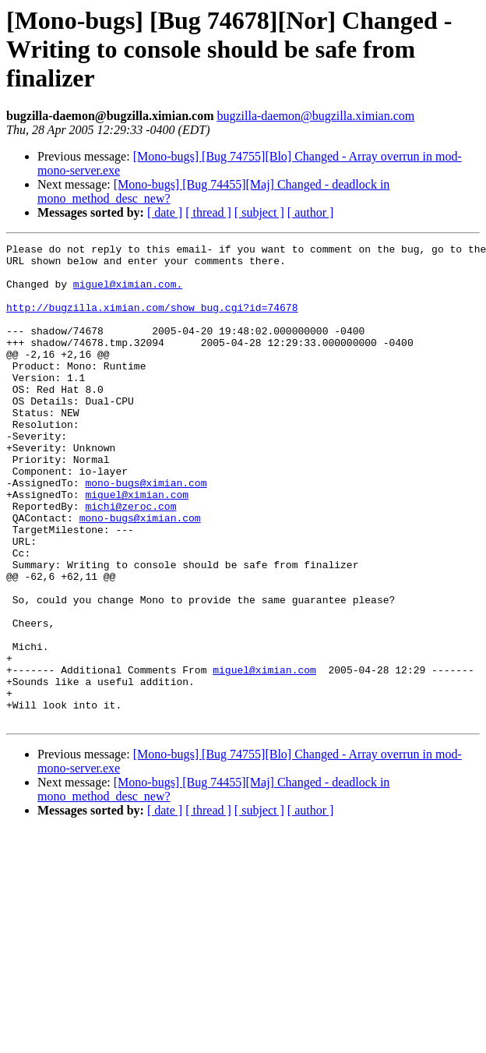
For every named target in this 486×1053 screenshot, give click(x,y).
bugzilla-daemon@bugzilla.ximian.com (315, 115)
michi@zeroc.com (130, 560)
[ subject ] (259, 212)
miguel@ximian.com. (127, 293)
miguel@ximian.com (136, 546)
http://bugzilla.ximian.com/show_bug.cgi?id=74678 (152, 321)
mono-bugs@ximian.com (145, 532)
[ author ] (310, 212)
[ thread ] (208, 212)
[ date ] (164, 212)
